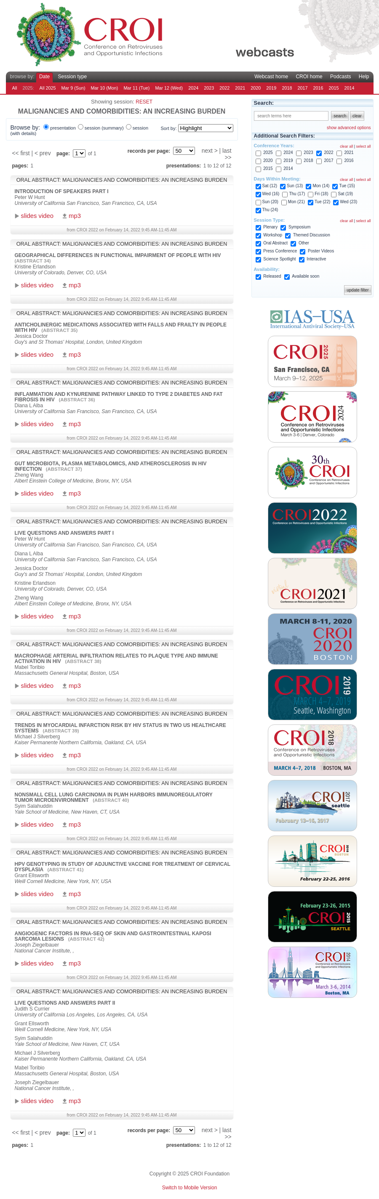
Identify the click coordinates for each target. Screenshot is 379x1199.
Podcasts (340, 77)
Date (44, 77)
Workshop (272, 235)
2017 (302, 87)
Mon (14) (320, 185)
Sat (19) (345, 193)
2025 (267, 152)
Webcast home (271, 77)
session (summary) (104, 127)
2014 (349, 87)
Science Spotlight (279, 259)
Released (272, 276)
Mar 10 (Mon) (104, 87)
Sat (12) (270, 185)
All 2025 (48, 87)
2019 (271, 87)
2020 (256, 87)
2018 (287, 87)
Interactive (316, 259)
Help (364, 77)
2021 (240, 87)
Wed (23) (348, 201)
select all (363, 146)
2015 (333, 87)
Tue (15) (347, 185)
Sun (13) (295, 185)
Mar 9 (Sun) (73, 87)
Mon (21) (296, 201)
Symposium (299, 227)
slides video (37, 215)
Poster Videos (321, 251)
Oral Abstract (275, 243)
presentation (63, 127)
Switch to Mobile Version (189, 1188)
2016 (318, 87)
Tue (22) (322, 201)
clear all (346, 146)
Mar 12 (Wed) (169, 87)
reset (144, 102)
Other (304, 243)
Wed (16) (271, 193)
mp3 (75, 215)
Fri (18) (321, 193)
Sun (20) (270, 201)
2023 (209, 87)
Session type (72, 77)
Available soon (305, 276)
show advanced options (349, 127)
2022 (224, 87)
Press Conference (280, 251)
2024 (193, 87)
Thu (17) (297, 193)
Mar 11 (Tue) (136, 87)
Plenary (270, 227)
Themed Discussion (311, 235)
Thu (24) (270, 209)
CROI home (309, 77)
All (14, 87)
